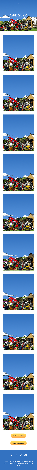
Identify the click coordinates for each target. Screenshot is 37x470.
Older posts (18, 435)
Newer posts (18, 443)
